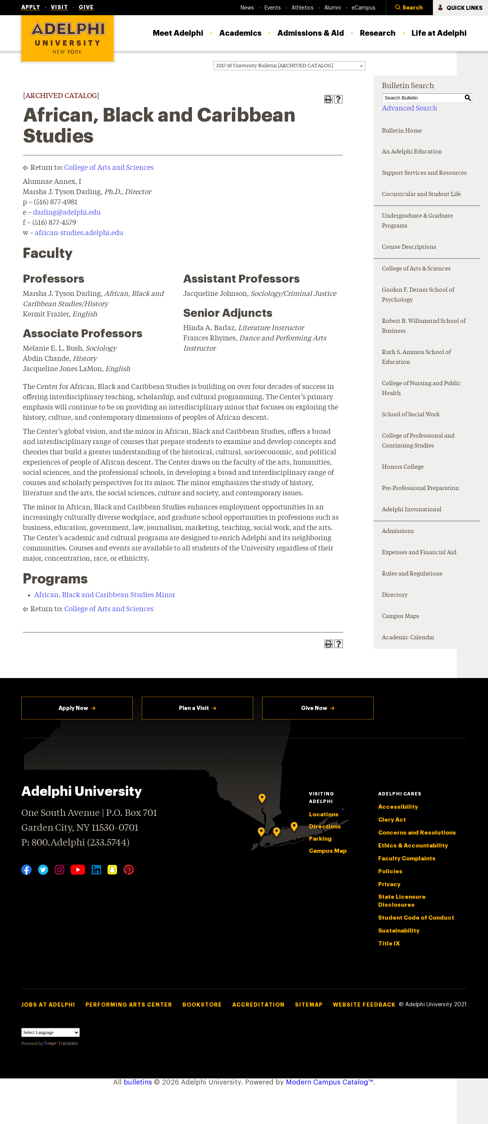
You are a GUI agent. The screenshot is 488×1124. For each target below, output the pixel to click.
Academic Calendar (408, 638)
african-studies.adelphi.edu (79, 233)
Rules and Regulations (412, 574)
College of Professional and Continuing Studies (418, 441)
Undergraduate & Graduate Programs (417, 221)
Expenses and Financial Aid (419, 553)
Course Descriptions (409, 247)
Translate (61, 1043)
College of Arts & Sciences (416, 269)
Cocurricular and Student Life (421, 195)
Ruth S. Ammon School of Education (416, 357)
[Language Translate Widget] (50, 1032)
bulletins (138, 1082)
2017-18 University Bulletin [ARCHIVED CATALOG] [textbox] (274, 65)
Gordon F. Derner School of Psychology (418, 295)
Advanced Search (409, 108)
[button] (409, 8)
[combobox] (290, 65)
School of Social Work (411, 415)
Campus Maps (400, 617)
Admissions (398, 531)
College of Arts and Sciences (109, 167)
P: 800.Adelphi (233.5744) (75, 842)
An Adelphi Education (412, 152)
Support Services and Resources (424, 173)
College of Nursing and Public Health (421, 389)
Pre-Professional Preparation (420, 489)
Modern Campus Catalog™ (329, 1082)
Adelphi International (412, 510)
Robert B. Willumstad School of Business (424, 326)
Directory (394, 595)
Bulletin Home (402, 131)
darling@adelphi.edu (67, 212)
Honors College (403, 467)
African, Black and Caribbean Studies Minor (104, 595)
